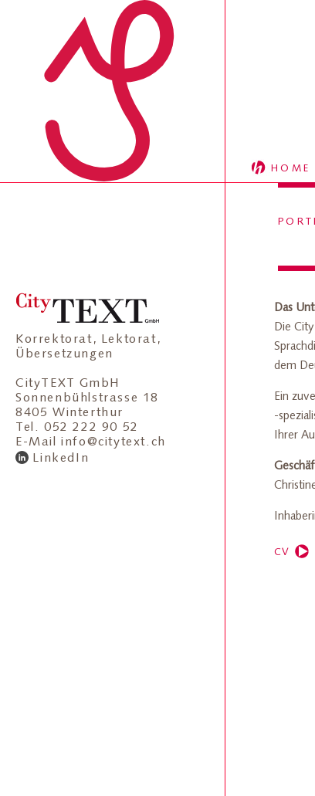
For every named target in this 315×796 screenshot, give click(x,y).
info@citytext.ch (113, 441)
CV (282, 551)
